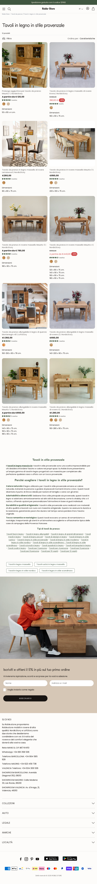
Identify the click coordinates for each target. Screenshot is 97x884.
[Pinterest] (32, 859)
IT (80, 8)
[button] (4, 9)
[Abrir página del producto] (24, 65)
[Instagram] (26, 859)
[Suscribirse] (25, 698)
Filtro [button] (7, 38)
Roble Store (5, 14)
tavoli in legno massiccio (19, 465)
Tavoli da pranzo (16, 14)
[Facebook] (20, 859)
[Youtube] (37, 859)
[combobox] (81, 9)
